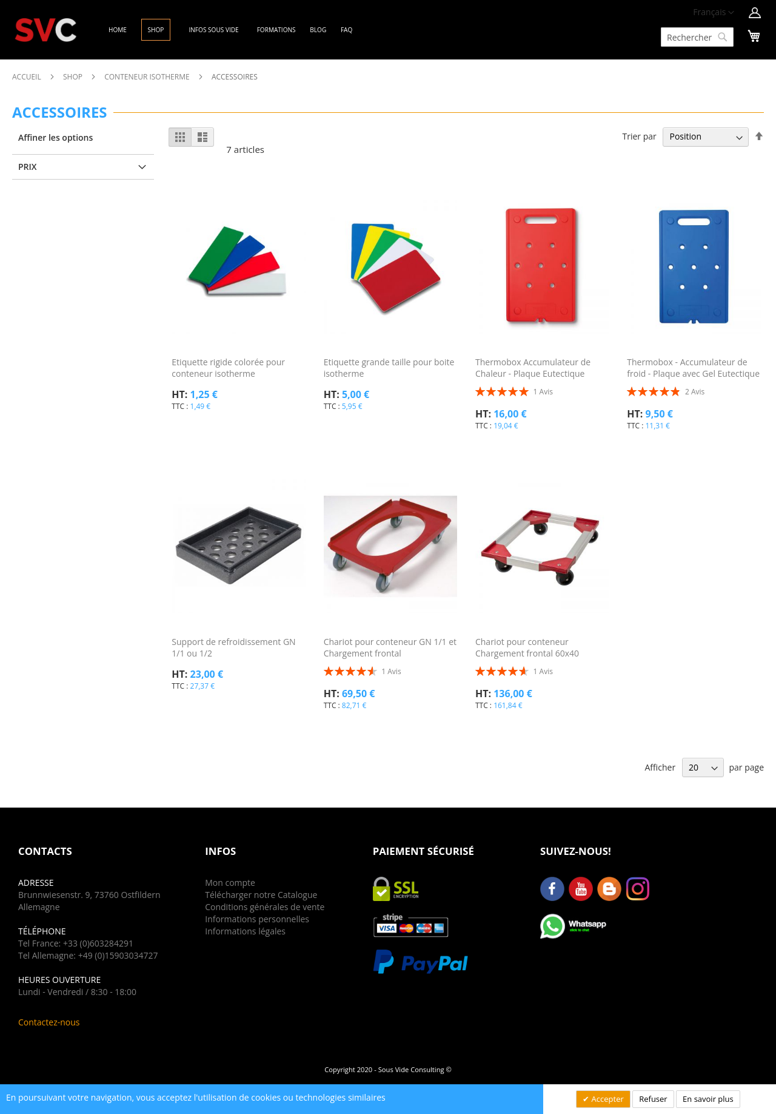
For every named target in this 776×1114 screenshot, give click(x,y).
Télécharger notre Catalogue (261, 894)
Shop (73, 77)
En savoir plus (708, 1098)
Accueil (27, 77)
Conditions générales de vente (264, 907)
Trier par (639, 136)
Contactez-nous (49, 1022)
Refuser (653, 1098)
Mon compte (230, 882)
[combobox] (697, 37)
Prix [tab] (27, 166)
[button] (713, 12)
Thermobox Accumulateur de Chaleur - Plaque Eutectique (532, 367)
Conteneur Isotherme (148, 77)
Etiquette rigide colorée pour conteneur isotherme (228, 367)
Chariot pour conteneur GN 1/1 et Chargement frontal (390, 647)
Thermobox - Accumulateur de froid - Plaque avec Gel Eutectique (693, 367)
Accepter (606, 1098)
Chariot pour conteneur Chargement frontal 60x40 (527, 647)
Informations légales (245, 931)
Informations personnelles (257, 919)
